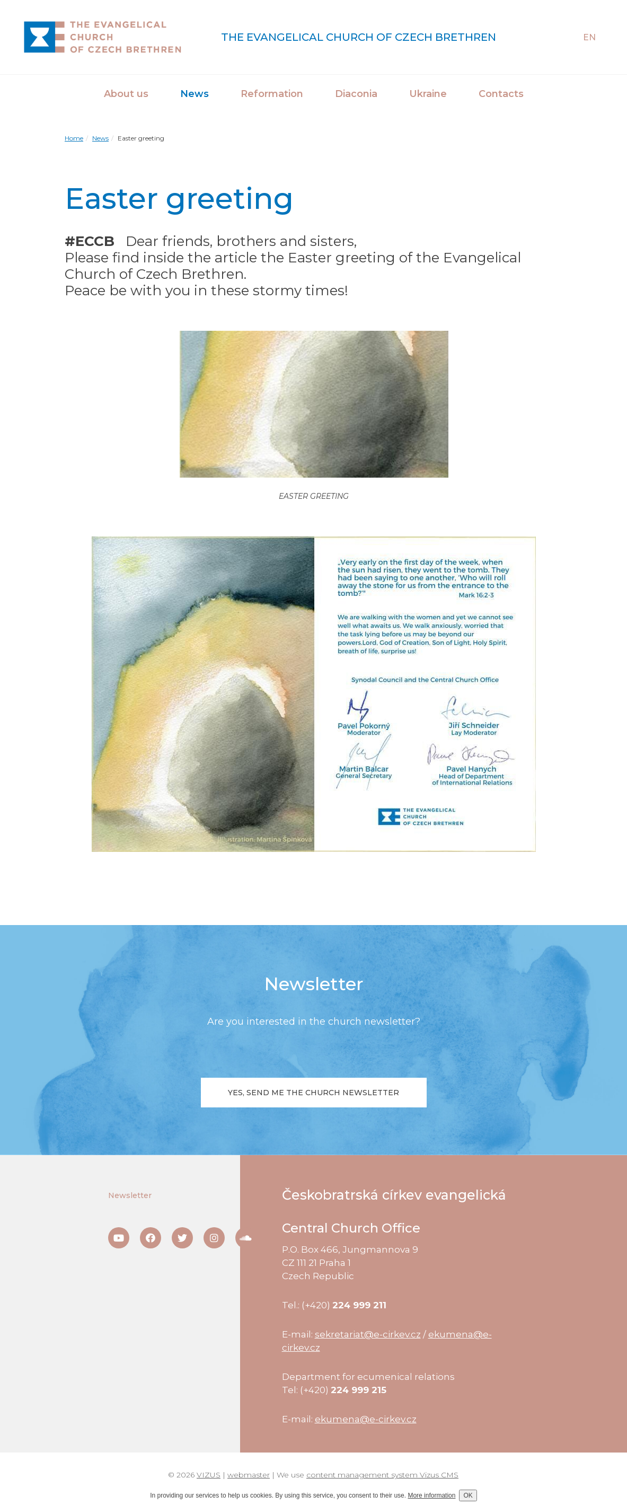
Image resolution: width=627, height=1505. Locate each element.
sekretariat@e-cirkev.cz (368, 1334)
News (194, 94)
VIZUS (208, 1475)
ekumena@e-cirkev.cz (366, 1419)
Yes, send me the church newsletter (313, 1092)
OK (467, 1495)
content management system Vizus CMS (382, 1475)
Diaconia (356, 94)
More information (431, 1495)
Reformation (272, 94)
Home (74, 138)
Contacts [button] (501, 94)
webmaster (248, 1475)
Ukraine (428, 94)
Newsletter (130, 1195)
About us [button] (126, 94)
